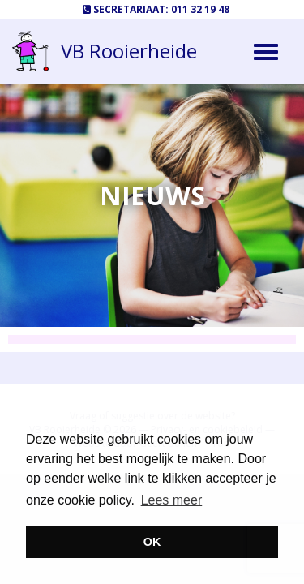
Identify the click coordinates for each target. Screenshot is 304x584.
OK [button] (152, 541)
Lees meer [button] (172, 500)
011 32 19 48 (200, 9)
